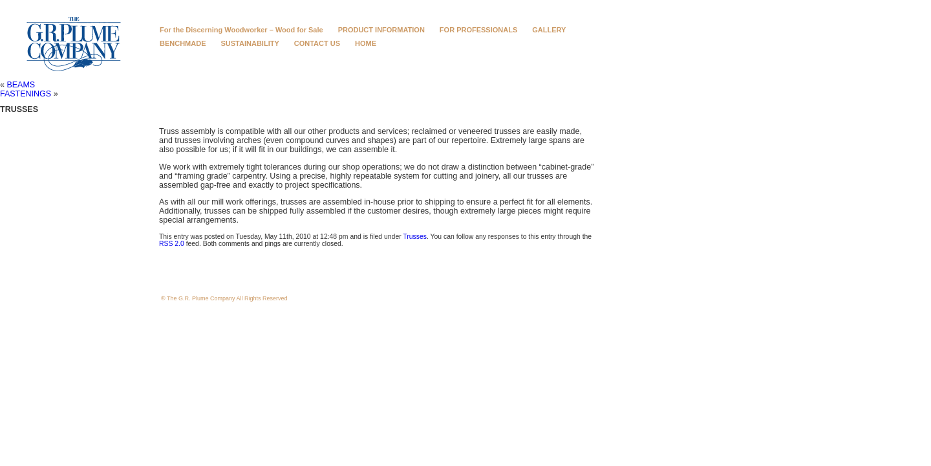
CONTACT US (317, 43)
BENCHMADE (183, 43)
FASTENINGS (25, 93)
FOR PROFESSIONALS (478, 30)
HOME (365, 43)
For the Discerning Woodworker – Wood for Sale (241, 30)
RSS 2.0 (171, 243)
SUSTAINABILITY (250, 43)
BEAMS (20, 84)
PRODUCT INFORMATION (381, 30)
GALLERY (549, 30)
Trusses (415, 236)
